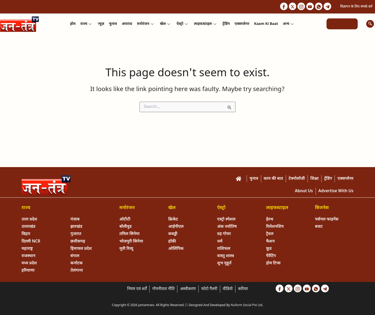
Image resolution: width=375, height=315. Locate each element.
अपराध (127, 24)
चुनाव (113, 24)
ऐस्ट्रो (182, 24)
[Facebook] (282, 6)
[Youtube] (309, 6)
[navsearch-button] (370, 24)
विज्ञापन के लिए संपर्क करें (356, 6)
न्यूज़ (101, 24)
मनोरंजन (145, 24)
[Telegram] (327, 6)
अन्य (287, 24)
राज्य (86, 24)
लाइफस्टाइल (205, 24)
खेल (165, 24)
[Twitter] (291, 6)
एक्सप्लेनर (241, 24)
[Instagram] (300, 6)
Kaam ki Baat (265, 24)
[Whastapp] (318, 6)
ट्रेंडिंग (226, 24)
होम (73, 24)
